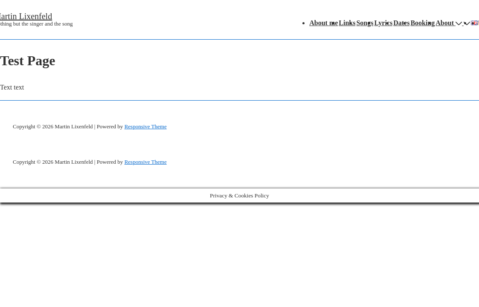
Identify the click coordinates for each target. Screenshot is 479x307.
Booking (422, 22)
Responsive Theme (146, 126)
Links (347, 22)
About (449, 22)
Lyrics (383, 22)
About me (323, 22)
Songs (364, 22)
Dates (401, 22)
